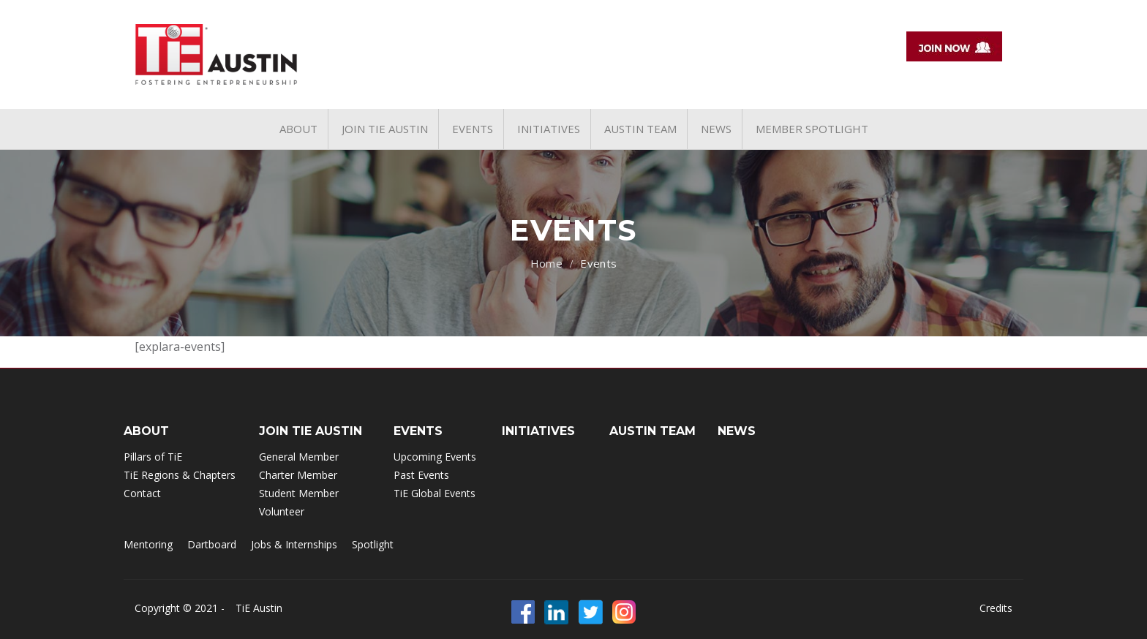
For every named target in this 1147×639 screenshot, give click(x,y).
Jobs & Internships (294, 544)
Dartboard (211, 544)
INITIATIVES (538, 431)
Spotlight (373, 544)
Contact (142, 493)
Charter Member (298, 475)
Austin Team (652, 431)
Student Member (299, 493)
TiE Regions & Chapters (180, 475)
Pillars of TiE (153, 457)
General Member (299, 457)
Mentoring (148, 544)
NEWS (737, 431)
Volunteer (281, 511)
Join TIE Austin (310, 431)
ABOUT (146, 431)
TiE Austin (259, 608)
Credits (995, 608)
